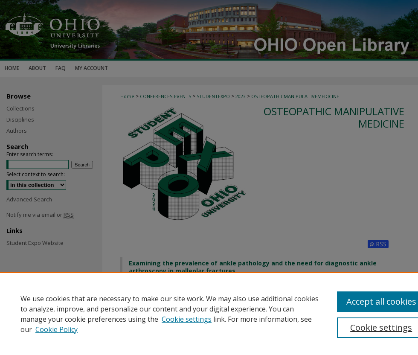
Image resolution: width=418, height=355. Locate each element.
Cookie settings (187, 319)
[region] (209, 313)
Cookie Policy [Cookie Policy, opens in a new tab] (56, 329)
